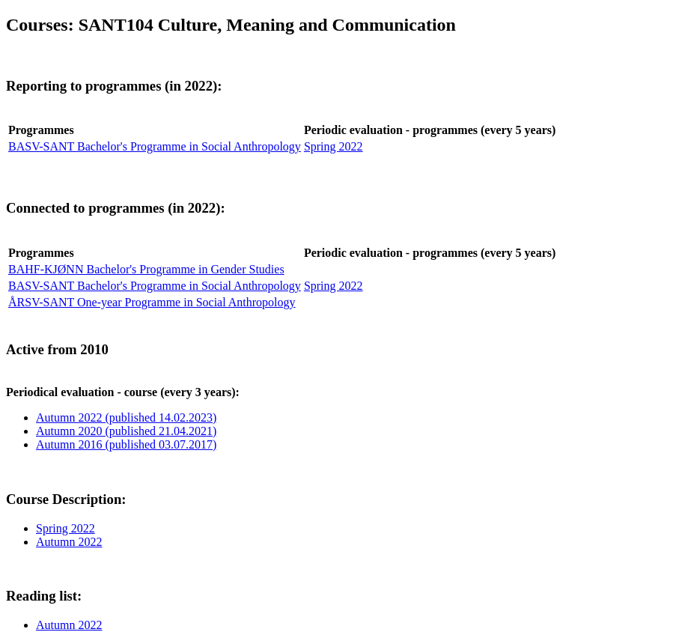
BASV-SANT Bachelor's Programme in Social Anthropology (154, 146)
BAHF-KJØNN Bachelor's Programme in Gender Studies (146, 269)
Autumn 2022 (69, 541)
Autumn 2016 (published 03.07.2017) (126, 444)
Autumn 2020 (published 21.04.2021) (126, 431)
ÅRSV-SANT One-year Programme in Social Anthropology (152, 302)
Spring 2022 (333, 146)
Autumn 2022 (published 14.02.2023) (126, 417)
